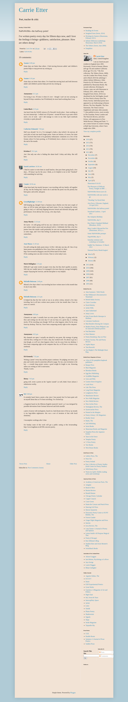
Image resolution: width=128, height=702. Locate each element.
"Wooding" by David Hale (96, 200)
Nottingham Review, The (94, 407)
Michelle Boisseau (30, 281)
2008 (88, 274)
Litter (87, 606)
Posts (101, 652)
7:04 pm (41, 129)
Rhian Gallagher (91, 568)
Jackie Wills (90, 308)
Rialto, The (89, 421)
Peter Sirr (89, 459)
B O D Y (88, 579)
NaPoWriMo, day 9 (94, 220)
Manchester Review (92, 396)
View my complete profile (92, 131)
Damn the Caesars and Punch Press (97, 504)
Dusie (87, 582)
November (91, 158)
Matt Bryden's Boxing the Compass (97, 324)
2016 (88, 139)
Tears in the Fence (92, 436)
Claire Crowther (91, 302)
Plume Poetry (90, 611)
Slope (87, 620)
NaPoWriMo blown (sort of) (97, 192)
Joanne (26, 63)
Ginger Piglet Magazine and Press (97, 520)
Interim (88, 523)
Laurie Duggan (90, 565)
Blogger (72, 692)
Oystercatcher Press (92, 409)
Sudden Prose (90, 644)
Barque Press (90, 365)
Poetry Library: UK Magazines (96, 415)
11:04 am (39, 202)
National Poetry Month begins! (98, 250)
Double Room (90, 636)
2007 (88, 277)
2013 (88, 149)
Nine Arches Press (92, 404)
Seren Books (90, 426)
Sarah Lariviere (29, 166)
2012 (88, 152)
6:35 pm (35, 109)
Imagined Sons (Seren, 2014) (95, 33)
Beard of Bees (90, 488)
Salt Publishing (91, 423)
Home (48, 464)
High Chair (89, 595)
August (90, 168)
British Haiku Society (93, 299)
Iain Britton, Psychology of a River (97, 559)
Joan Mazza (28, 244)
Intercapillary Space (92, 600)
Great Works (90, 587)
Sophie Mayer (90, 344)
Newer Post (23, 464)
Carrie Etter (33, 9)
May (89, 177)
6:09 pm (32, 63)
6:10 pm (32, 78)
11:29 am (36, 244)
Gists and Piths (90, 379)
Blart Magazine (91, 368)
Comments (103, 656)
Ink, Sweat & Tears (92, 597)
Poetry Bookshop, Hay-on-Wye (96, 337)
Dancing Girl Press (92, 507)
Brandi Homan (90, 493)
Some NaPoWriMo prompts (97, 233)
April (90, 180)
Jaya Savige (89, 562)
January (91, 261)
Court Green (90, 501)
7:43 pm (31, 379)
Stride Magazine (91, 622)
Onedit (88, 608)
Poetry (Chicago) (91, 538)
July (89, 171)
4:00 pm (35, 314)
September (91, 164)
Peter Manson (90, 334)
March (90, 254)
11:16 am (37, 222)
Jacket (88, 603)
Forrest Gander (90, 517)
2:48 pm (39, 281)
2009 (88, 271)
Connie (26, 184)
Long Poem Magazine (93, 390)
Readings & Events (92, 30)
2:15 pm (39, 264)
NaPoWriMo (28, 51)
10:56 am (39, 166)
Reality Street (90, 418)
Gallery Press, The (92, 456)
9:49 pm (29, 394)
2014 (88, 146)
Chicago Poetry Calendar (94, 496)
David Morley (90, 305)
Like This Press (91, 387)
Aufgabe (88, 485)
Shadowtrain (90, 614)
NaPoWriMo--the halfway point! (98, 208)
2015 (88, 142)
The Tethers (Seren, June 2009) (96, 46)
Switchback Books (92, 548)
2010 (88, 268)
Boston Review (91, 490)
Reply (26, 71)
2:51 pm (39, 297)
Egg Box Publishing (92, 373)
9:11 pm (34, 151)
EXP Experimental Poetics (94, 584)
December (91, 155)
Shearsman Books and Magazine (96, 429)
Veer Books (89, 445)
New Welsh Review (92, 401)
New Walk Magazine (92, 398)
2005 (88, 284)
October (91, 161)
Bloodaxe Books (91, 370)
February (91, 257)
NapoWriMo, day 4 (94, 237)
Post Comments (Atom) (36, 468)
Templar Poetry (91, 439)
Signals (88, 617)
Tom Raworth (90, 347)
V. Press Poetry (91, 442)
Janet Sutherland (91, 311)
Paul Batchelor (90, 331)
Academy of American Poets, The (97, 482)
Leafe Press (89, 384)
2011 (88, 265)
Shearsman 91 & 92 (94, 183)
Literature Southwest (92, 321)
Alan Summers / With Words (95, 292)
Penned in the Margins (93, 412)
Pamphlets (89, 48)
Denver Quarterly (91, 510)
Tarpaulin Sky (90, 625)
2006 (88, 281)
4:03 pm (35, 334)
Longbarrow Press (92, 393)
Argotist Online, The (92, 576)
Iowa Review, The (92, 526)
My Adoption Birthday (95, 217)
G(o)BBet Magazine (92, 376)
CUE (87, 633)
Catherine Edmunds (31, 129)
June (89, 174)
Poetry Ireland (90, 461)
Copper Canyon (91, 499)
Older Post (73, 464)
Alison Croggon (91, 557)
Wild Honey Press (92, 469)
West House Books (92, 448)
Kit (25, 394)
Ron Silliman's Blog (92, 541)
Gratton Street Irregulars (94, 382)
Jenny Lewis (90, 313)
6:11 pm (35, 94)
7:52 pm (36, 356)
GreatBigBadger (29, 202)
